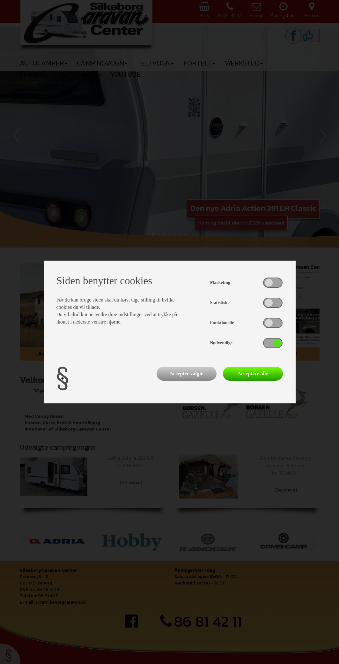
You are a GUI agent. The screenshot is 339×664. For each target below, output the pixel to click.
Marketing (220, 282)
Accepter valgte (186, 373)
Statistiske (219, 302)
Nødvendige (221, 342)
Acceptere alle (252, 373)
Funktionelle (222, 322)
